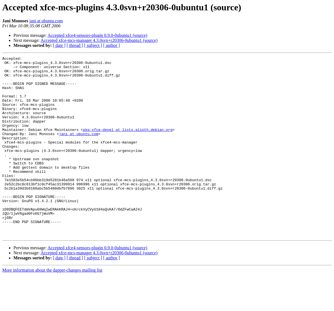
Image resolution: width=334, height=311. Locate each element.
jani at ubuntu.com (46, 20)
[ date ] (59, 45)
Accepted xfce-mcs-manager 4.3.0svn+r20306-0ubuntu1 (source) (99, 40)
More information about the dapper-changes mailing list (52, 306)
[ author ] (111, 45)
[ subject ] (93, 45)
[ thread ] (75, 45)
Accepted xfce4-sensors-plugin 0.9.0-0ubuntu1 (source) (97, 35)
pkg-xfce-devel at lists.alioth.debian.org (128, 144)
